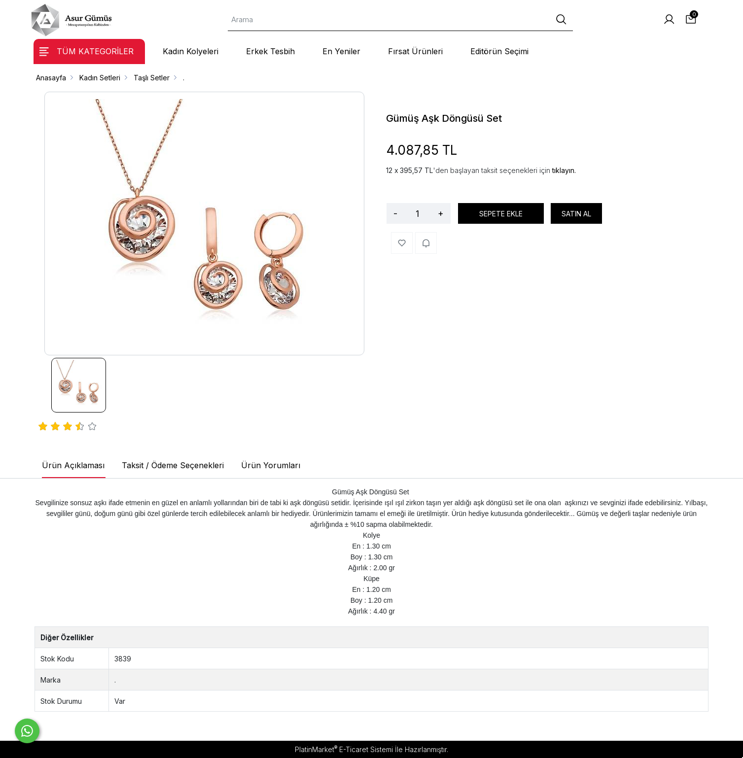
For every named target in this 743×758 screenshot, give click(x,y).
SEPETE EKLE (501, 213)
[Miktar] (417, 213)
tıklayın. (564, 170)
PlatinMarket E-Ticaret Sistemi (344, 749)
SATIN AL (576, 213)
